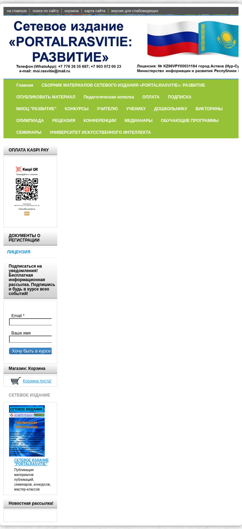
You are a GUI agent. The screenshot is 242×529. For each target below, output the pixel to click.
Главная (24, 85)
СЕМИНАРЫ (28, 132)
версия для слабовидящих (134, 11)
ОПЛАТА (151, 97)
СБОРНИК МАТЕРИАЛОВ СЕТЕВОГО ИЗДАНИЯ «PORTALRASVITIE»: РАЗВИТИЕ (123, 85)
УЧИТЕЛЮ (107, 108)
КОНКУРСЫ (77, 108)
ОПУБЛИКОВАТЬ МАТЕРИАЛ (45, 97)
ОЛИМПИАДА (30, 120)
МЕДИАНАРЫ (138, 120)
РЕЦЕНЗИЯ (63, 120)
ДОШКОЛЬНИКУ (170, 108)
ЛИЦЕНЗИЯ (18, 252)
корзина (71, 11)
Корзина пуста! (37, 381)
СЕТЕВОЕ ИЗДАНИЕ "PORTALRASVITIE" (31, 462)
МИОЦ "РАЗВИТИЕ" (36, 108)
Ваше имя (20, 333)
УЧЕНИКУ (136, 108)
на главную (17, 11)
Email (19, 315)
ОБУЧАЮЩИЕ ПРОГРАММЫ (190, 120)
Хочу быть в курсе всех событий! (45, 351)
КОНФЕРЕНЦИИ (100, 120)
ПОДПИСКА (179, 97)
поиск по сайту (46, 11)
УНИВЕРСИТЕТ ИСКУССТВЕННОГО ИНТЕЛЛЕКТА (100, 132)
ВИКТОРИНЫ (209, 108)
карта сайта (95, 11)
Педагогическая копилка (109, 97)
